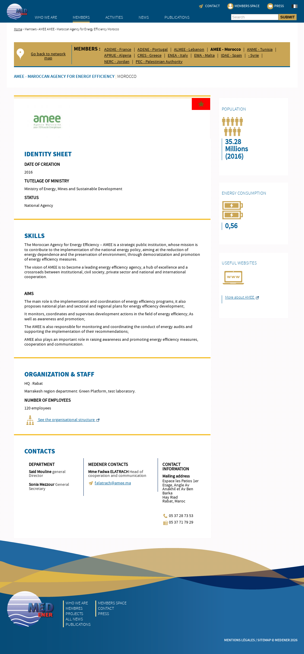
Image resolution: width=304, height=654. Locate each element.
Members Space (112, 603)
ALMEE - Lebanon (189, 49)
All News (74, 619)
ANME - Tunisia (260, 49)
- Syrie (253, 55)
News (144, 17)
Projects (74, 613)
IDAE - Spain (231, 55)
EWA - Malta (204, 55)
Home (18, 29)
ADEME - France (117, 49)
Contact (106, 608)
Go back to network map (48, 56)
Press (103, 613)
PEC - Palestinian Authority (159, 61)
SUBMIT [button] (287, 17)
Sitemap (264, 640)
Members (81, 17)
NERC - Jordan (116, 61)
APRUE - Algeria (117, 55)
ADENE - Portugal (152, 49)
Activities (114, 17)
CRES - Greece (149, 55)
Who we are (46, 17)
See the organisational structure (61, 420)
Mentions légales (239, 640)
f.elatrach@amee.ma (113, 483)
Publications (176, 17)
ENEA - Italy (178, 55)
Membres (74, 608)
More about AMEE (242, 297)
